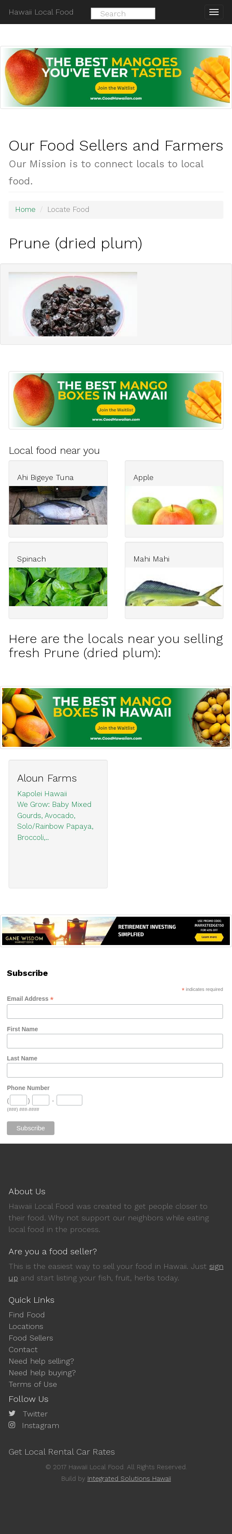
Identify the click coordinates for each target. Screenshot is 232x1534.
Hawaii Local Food (41, 11)
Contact (23, 1349)
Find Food (27, 1314)
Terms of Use (33, 1384)
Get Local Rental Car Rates (62, 1451)
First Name (22, 1029)
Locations (26, 1326)
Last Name (22, 1058)
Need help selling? (41, 1360)
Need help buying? (42, 1372)
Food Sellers (31, 1337)
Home (25, 209)
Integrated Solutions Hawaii (129, 1479)
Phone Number (28, 1087)
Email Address (30, 999)
